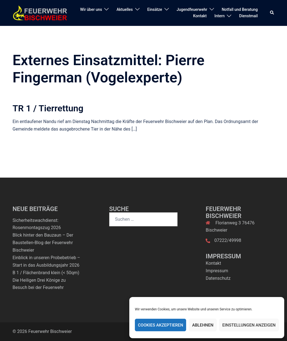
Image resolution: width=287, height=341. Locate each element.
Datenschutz (218, 278)
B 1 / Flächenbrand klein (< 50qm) (46, 272)
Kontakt (200, 16)
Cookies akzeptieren (160, 325)
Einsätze (154, 9)
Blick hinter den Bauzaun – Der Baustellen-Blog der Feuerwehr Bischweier (43, 242)
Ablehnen (202, 325)
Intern (220, 16)
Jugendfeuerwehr (192, 9)
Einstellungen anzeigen (249, 325)
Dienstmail (248, 16)
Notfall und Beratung (240, 9)
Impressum (217, 270)
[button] (272, 13)
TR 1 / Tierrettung (48, 108)
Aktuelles (124, 9)
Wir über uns (91, 9)
